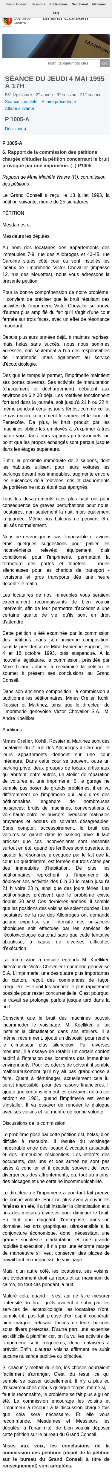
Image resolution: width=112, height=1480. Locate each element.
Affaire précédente (59, 101)
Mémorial (99, 4)
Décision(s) (15, 128)
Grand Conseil (65, 18)
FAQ (56, 13)
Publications (59, 4)
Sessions (38, 4)
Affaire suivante (19, 108)
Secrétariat (80, 4)
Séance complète (21, 101)
